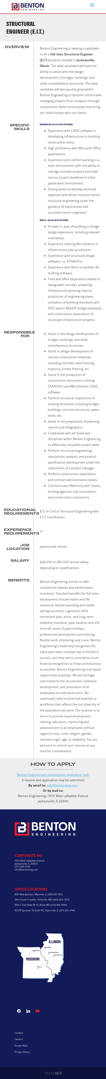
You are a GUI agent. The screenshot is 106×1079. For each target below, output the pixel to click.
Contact (19, 1033)
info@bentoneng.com (62, 785)
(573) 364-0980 (59, 905)
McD (58, 1072)
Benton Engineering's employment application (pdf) (53, 774)
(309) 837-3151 (55, 894)
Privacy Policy (22, 1052)
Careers (19, 1039)
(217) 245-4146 (67, 910)
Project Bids (21, 1045)
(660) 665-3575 (61, 899)
